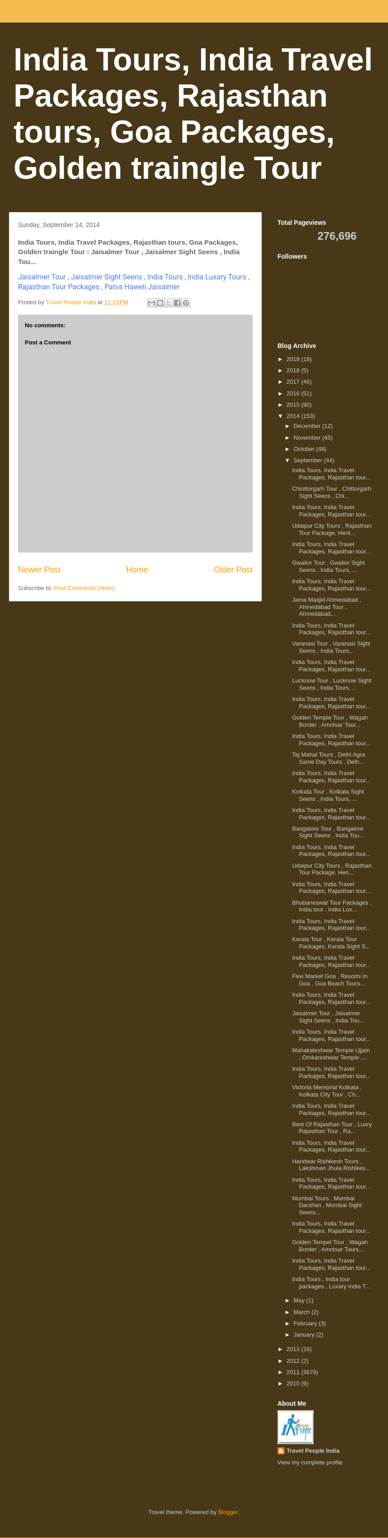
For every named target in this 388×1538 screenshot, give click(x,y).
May (300, 1300)
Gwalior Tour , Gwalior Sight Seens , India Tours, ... (328, 566)
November (308, 437)
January (305, 1334)
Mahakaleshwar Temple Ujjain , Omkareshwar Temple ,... (331, 1054)
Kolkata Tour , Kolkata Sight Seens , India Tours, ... (328, 795)
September (309, 460)
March (303, 1312)
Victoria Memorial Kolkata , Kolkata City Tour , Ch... (326, 1091)
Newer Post (39, 569)
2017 (293, 381)
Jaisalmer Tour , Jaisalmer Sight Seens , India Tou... (328, 1017)
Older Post (233, 569)
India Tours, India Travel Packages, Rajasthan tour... (331, 474)
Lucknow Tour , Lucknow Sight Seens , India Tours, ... (331, 684)
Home (137, 569)
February (306, 1323)
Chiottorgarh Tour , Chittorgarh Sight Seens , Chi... (331, 492)
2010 (293, 1383)
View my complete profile (309, 1462)
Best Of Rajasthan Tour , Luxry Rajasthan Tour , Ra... (332, 1128)
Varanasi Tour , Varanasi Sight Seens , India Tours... (331, 647)
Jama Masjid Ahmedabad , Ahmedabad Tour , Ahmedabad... (326, 606)
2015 (293, 404)
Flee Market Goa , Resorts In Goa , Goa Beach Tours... (329, 980)
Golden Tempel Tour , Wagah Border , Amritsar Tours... (329, 1246)
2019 (293, 359)
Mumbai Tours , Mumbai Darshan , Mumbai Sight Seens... (326, 1205)
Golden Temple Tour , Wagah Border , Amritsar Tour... (329, 721)
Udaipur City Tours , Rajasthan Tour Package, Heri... (331, 869)
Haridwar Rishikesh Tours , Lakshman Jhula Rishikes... (331, 1165)
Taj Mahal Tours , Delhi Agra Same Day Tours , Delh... (328, 758)
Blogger (228, 1512)
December (308, 426)
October (305, 449)
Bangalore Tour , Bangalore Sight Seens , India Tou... (328, 832)
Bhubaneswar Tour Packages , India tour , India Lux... (331, 906)
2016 (293, 393)
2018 (293, 370)
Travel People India (313, 1450)
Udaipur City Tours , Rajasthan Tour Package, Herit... (331, 529)
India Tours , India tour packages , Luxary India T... (331, 1283)
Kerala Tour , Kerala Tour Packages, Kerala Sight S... (331, 943)
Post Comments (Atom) (84, 588)
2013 (293, 1349)
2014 (293, 416)
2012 (293, 1360)
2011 (293, 1372)
